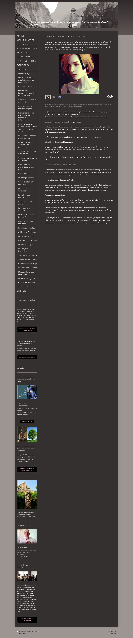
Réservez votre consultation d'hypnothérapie (27, 329)
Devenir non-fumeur (23, 556)
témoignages (26, 343)
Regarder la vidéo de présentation (27, 619)
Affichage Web (111, 633)
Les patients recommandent (27, 357)
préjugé (104, 112)
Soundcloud (31, 516)
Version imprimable (24, 631)
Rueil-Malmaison (22, 311)
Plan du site (35, 631)
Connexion (112, 631)
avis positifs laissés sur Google (26, 350)
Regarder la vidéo (27, 421)
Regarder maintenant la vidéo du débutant (27, 469)
